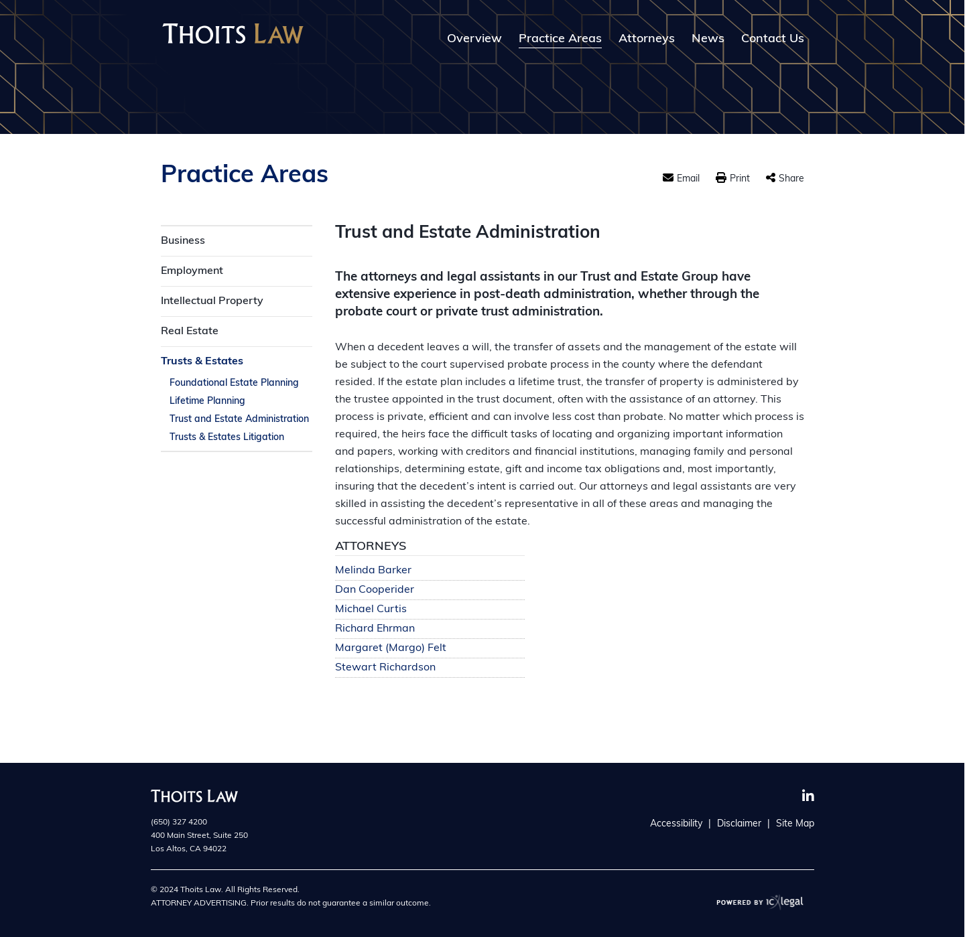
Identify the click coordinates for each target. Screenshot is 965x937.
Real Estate (189, 331)
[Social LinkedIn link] (808, 796)
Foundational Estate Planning (234, 383)
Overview (474, 39)
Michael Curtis (371, 610)
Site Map (795, 824)
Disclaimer (739, 824)
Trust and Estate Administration (239, 420)
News (708, 39)
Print (740, 179)
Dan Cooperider (374, 590)
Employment (192, 271)
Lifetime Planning (207, 402)
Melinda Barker (373, 571)
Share (791, 179)
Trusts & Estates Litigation (227, 438)
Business (183, 241)
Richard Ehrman (375, 629)
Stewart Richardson (385, 668)
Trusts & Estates (202, 361)
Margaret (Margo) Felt (390, 649)
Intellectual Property (212, 301)
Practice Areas (560, 39)
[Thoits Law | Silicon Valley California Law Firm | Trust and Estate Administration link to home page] (233, 33)
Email (688, 179)
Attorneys (647, 39)
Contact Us (772, 39)
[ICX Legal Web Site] (760, 901)
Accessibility (676, 824)
